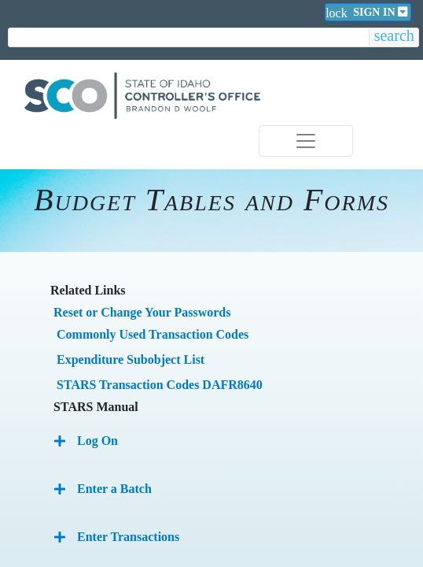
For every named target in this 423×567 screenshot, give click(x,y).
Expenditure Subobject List (130, 359)
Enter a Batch (114, 488)
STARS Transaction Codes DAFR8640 (160, 384)
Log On (97, 440)
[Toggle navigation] (306, 141)
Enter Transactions (128, 536)
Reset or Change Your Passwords (141, 312)
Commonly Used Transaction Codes (152, 334)
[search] (189, 38)
